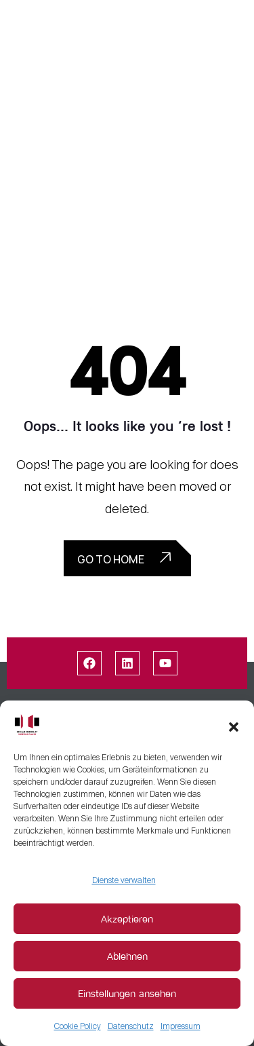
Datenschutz (131, 1026)
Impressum (180, 1026)
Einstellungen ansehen (127, 993)
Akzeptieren (127, 918)
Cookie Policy (77, 1026)
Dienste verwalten (124, 880)
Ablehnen (127, 956)
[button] (233, 724)
